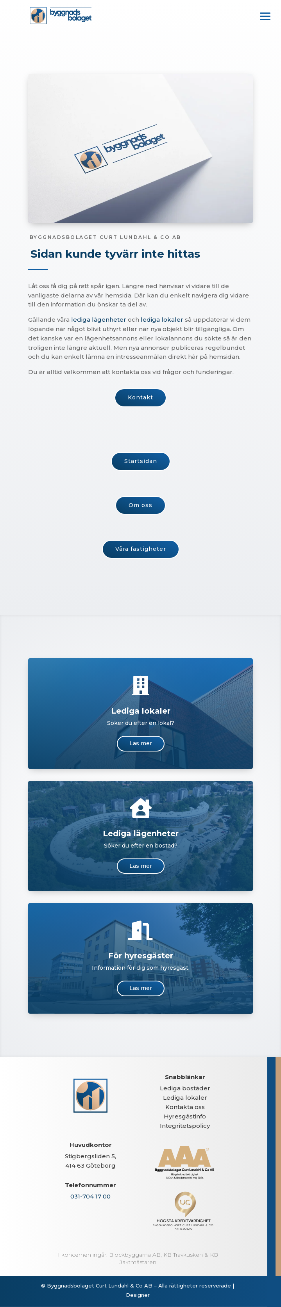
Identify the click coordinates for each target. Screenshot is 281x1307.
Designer (138, 1295)
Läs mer (140, 743)
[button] (265, 15)
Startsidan (140, 458)
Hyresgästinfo (185, 1116)
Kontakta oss (185, 1107)
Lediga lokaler (185, 1097)
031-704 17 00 (90, 1196)
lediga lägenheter (97, 319)
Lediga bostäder (185, 1088)
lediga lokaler (158, 320)
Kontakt (140, 397)
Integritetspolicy (185, 1125)
